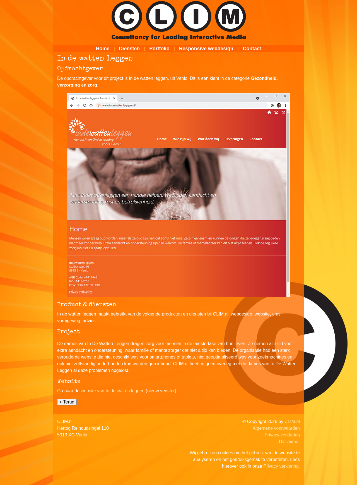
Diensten (129, 48)
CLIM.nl (292, 421)
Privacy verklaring (282, 435)
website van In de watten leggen (113, 390)
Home (103, 48)
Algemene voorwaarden (276, 428)
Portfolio (159, 48)
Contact (252, 48)
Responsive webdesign (206, 48)
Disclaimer (289, 441)
